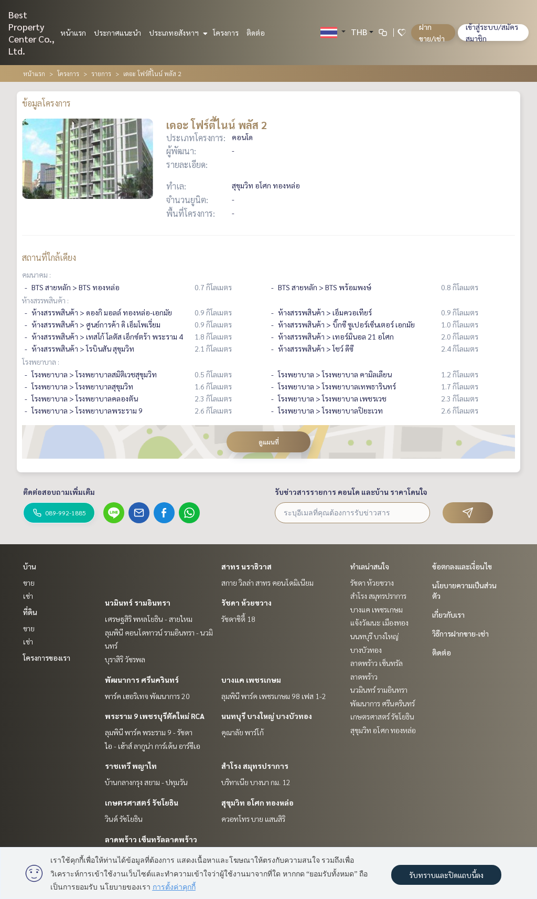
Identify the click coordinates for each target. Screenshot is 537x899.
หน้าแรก (73, 32)
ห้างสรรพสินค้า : (45, 300)
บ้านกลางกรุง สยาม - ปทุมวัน (146, 782)
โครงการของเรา (46, 657)
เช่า (28, 595)
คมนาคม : (36, 274)
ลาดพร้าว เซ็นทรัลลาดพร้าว (151, 839)
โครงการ (226, 32)
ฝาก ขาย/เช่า (432, 32)
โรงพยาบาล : (40, 361)
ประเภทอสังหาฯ (177, 32)
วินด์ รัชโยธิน (124, 818)
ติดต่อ (255, 32)
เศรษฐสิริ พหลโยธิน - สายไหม (148, 618)
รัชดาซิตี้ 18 (238, 618)
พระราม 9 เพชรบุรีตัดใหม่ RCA (155, 716)
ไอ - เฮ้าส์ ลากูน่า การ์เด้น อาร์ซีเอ (152, 745)
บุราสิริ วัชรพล (125, 659)
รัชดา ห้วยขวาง (246, 602)
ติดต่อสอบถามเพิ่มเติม (59, 491)
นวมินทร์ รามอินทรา (137, 602)
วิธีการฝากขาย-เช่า (460, 633)
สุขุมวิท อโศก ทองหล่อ (257, 802)
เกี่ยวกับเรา (448, 614)
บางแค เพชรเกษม (251, 679)
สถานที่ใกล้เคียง (49, 257)
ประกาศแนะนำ (117, 32)
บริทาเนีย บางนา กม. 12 (256, 782)
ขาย (29, 582)
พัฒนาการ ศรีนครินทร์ (142, 679)
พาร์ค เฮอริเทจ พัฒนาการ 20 (147, 696)
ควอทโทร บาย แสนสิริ (253, 818)
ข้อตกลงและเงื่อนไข (462, 566)
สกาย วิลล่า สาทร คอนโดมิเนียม (267, 582)
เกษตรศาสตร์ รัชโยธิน (141, 802)
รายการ (101, 73)
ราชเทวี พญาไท (131, 765)
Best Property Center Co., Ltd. (31, 32)
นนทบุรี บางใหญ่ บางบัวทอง (266, 716)
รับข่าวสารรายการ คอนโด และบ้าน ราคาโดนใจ (351, 491)
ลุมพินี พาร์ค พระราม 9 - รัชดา (148, 732)
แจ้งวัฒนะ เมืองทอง (379, 622)
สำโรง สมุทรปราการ (254, 765)
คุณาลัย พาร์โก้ (242, 732)
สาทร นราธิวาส (246, 566)
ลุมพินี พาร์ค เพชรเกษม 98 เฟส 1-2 (273, 696)
